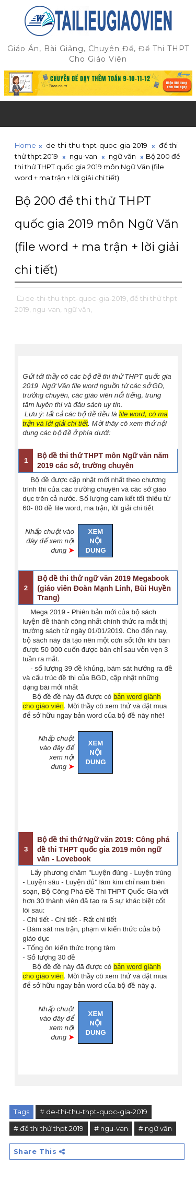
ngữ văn (122, 156)
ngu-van (83, 156)
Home (25, 145)
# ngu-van (111, 1128)
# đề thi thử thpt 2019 (49, 1128)
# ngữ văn (155, 1128)
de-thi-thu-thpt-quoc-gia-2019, (76, 298)
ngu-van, (47, 309)
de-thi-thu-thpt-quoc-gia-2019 (96, 145)
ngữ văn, (77, 309)
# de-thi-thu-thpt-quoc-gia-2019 (93, 1111)
